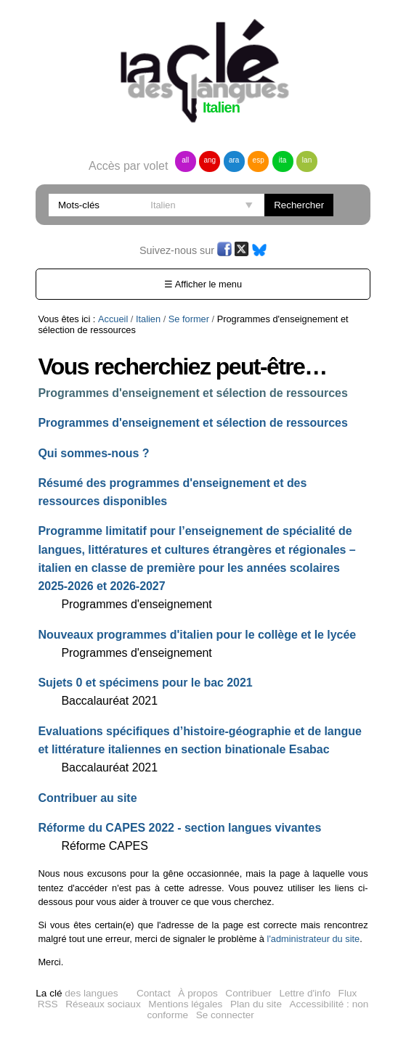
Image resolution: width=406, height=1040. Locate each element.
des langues (77, 993)
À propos (197, 993)
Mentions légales (185, 1004)
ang (209, 160)
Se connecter (225, 1015)
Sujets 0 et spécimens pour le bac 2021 (145, 682)
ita (283, 160)
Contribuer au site (87, 798)
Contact (154, 993)
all (185, 160)
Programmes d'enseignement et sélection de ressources (192, 393)
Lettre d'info (304, 993)
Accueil (113, 319)
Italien (148, 319)
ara (234, 160)
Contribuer (248, 993)
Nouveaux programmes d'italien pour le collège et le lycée (197, 634)
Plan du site (256, 1004)
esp (258, 160)
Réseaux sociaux (103, 1004)
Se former (189, 319)
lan (307, 160)
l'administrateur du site (313, 938)
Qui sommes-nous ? (93, 453)
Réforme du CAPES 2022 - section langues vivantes (179, 828)
